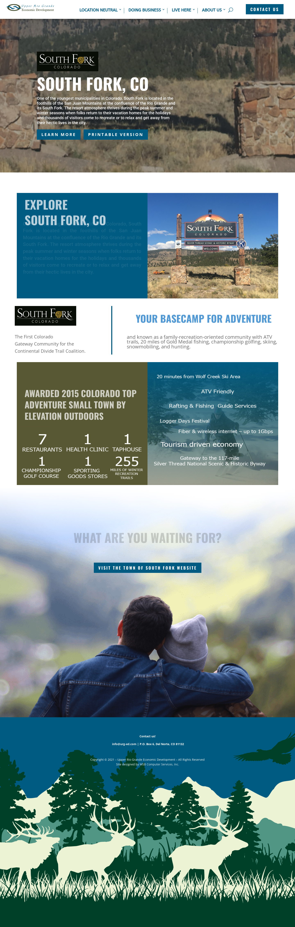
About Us (212, 10)
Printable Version (115, 134)
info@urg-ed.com (124, 744)
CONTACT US (264, 9)
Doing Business (144, 10)
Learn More (58, 134)
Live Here (181, 10)
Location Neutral (98, 10)
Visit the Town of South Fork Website (147, 568)
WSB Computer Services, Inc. (159, 764)
